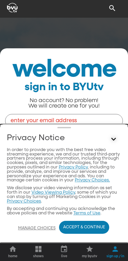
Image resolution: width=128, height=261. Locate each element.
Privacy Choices (24, 201)
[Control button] (113, 139)
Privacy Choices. (92, 180)
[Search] (112, 8)
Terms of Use (86, 213)
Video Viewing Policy (53, 192)
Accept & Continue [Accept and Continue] (84, 227)
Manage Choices (37, 228)
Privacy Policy (73, 167)
